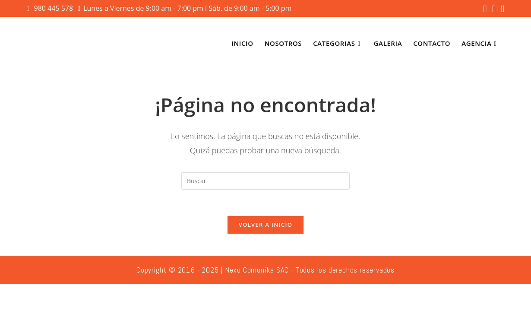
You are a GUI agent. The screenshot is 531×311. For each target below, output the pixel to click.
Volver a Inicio (265, 224)
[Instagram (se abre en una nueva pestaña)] (494, 9)
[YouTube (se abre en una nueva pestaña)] (501, 9)
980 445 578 (54, 8)
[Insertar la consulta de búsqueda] (265, 181)
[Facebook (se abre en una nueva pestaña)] (484, 9)
